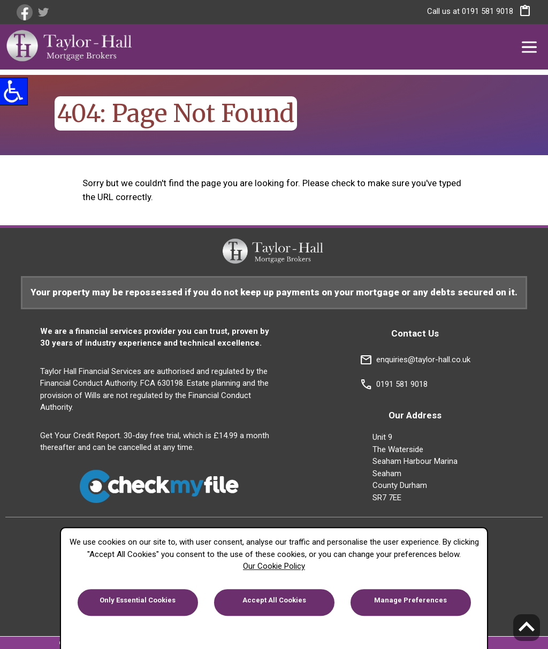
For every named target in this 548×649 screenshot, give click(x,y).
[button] (522, 13)
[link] (26, 12)
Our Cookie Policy (274, 566)
